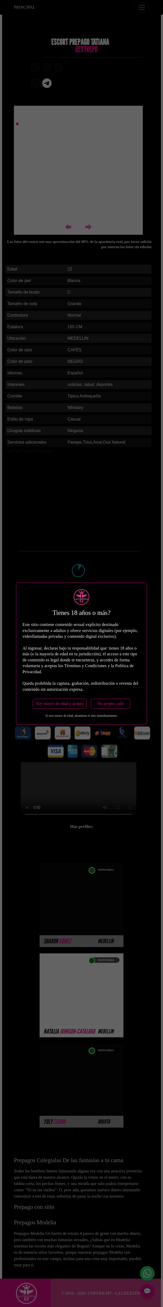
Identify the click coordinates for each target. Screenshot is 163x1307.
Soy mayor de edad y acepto (60, 704)
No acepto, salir (110, 704)
